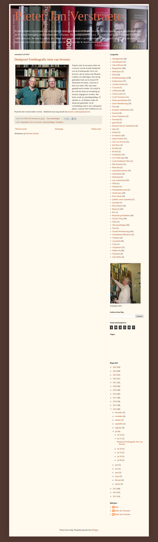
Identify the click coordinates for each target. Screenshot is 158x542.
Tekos (114, 222)
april (117, 473)
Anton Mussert (118, 65)
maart (117, 476)
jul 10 (119, 456)
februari (118, 480)
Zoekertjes (116, 254)
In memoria (116, 136)
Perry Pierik (116, 196)
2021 (115, 383)
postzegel (115, 203)
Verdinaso (116, 238)
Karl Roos (116, 145)
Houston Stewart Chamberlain (123, 126)
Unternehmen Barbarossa (121, 235)
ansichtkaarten (117, 62)
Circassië (115, 88)
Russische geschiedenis (121, 215)
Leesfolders (116, 155)
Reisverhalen (117, 206)
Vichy (114, 244)
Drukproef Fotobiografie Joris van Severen (42, 59)
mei (116, 469)
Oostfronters (117, 193)
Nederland (116, 177)
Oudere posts (96, 129)
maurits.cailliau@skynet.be (79, 111)
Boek (114, 75)
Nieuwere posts (21, 129)
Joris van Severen (36, 122)
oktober (118, 420)
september (119, 424)
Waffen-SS (116, 251)
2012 (115, 492)
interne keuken (117, 139)
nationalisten (117, 174)
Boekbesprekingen (119, 78)
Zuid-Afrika (116, 257)
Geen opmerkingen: (53, 118)
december (119, 413)
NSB (114, 184)
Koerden (115, 148)
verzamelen (116, 241)
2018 (115, 394)
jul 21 (119, 439)
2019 (115, 390)
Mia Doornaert (117, 164)
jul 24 (119, 435)
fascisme (115, 113)
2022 (115, 379)
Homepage (59, 129)
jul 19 (119, 453)
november (119, 416)
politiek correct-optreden (121, 199)
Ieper (114, 129)
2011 (115, 496)
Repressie (116, 209)
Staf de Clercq (117, 219)
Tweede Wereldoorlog (120, 231)
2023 (115, 375)
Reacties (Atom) (32, 134)
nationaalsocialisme (119, 171)
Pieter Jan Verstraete (69, 16)
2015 (115, 405)
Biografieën (25, 122)
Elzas (114, 107)
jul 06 (119, 460)
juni (116, 465)
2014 (115, 409)
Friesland (115, 120)
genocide (115, 123)
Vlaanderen (59, 122)
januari (118, 484)
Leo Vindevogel (118, 158)
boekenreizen (117, 81)
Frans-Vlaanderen (119, 116)
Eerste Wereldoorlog (120, 104)
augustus (118, 428)
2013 (115, 489)
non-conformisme (119, 180)
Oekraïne (115, 187)
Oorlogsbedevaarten (120, 190)
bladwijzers (116, 72)
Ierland (115, 132)
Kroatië (115, 152)
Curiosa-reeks (117, 94)
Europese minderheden (121, 110)
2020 (115, 386)
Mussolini (116, 168)
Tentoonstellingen (49, 122)
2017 (115, 398)
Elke (117, 507)
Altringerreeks (117, 59)
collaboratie (116, 91)
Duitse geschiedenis (119, 100)
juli (116, 431)
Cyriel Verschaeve (119, 97)
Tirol (114, 228)
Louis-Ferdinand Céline (121, 161)
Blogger (95, 530)
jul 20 (119, 449)
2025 (115, 367)
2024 (115, 371)
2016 (115, 401)
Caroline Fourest (118, 84)
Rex (113, 212)
